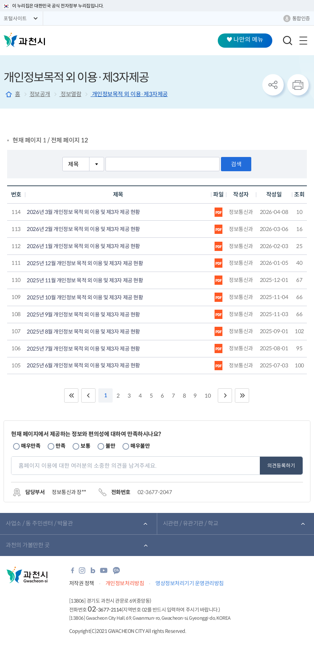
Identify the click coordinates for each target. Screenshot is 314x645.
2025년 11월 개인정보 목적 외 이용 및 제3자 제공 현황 (85, 280)
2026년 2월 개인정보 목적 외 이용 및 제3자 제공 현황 (83, 229)
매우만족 (30, 445)
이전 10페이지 (88, 395)
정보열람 (71, 94)
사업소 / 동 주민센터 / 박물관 (39, 523)
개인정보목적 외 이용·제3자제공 (129, 94)
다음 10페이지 (225, 395)
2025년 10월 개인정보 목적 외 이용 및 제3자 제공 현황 (85, 297)
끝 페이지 (242, 395)
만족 (60, 445)
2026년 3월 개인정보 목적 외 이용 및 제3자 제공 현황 (83, 212)
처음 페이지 (71, 395)
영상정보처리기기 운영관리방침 (189, 583)
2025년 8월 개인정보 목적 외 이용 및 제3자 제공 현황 (83, 332)
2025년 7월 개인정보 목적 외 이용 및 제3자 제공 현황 (83, 349)
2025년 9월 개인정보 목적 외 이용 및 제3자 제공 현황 (83, 314)
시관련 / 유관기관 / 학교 (190, 523)
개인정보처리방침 (124, 583)
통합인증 (301, 18)
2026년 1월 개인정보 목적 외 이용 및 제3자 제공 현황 (83, 246)
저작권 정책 (81, 583)
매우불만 (140, 445)
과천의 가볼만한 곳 (28, 545)
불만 (110, 445)
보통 (85, 445)
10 (208, 395)
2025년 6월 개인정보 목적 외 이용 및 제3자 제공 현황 (83, 365)
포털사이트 (15, 18)
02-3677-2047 (155, 492)
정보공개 (40, 94)
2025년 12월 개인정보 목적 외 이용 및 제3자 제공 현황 (85, 263)
